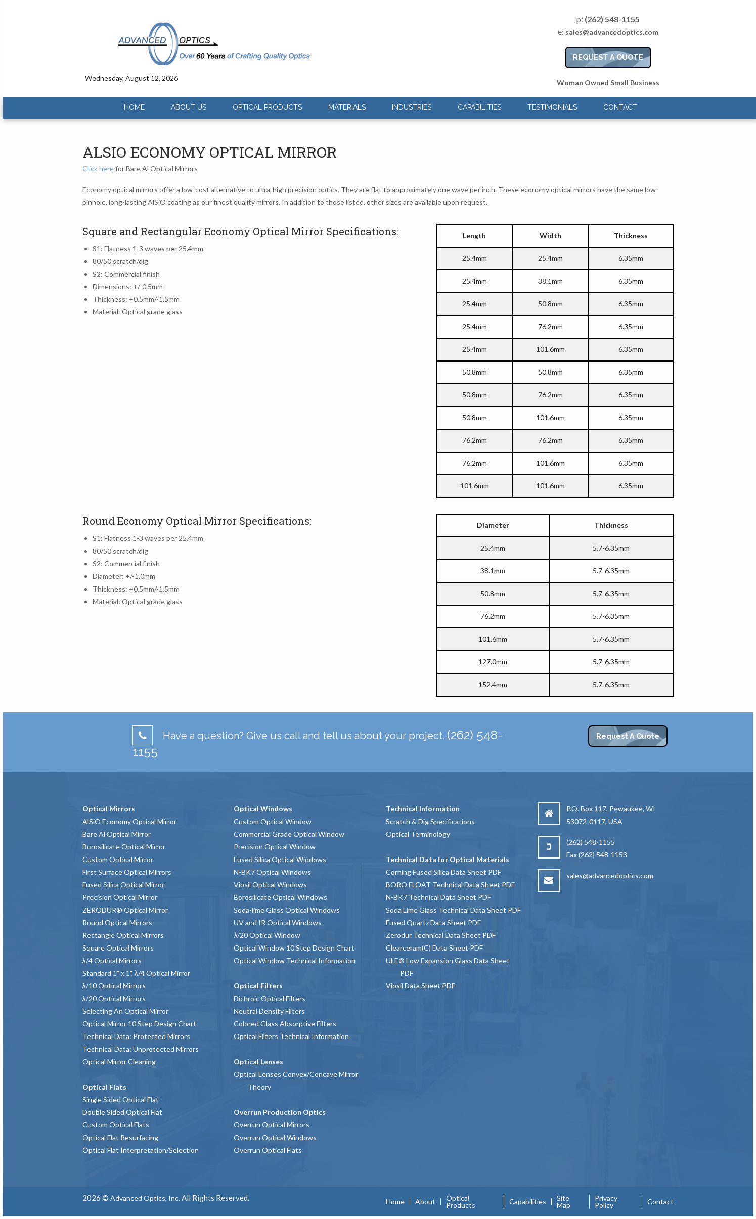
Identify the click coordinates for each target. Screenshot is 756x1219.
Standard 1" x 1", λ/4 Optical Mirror (136, 973)
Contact (620, 107)
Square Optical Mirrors (118, 947)
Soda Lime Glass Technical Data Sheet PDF (453, 910)
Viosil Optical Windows (270, 884)
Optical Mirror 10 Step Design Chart (139, 1023)
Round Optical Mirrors (117, 922)
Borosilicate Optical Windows (280, 897)
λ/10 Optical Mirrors (114, 985)
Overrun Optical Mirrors (271, 1124)
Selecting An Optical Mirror (125, 1011)
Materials (347, 107)
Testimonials (552, 107)
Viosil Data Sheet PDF (420, 985)
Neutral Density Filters (269, 1011)
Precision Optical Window (275, 846)
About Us (188, 107)
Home (134, 107)
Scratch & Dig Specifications (430, 821)
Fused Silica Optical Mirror (123, 884)
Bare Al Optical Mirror (116, 834)
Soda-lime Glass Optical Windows (287, 910)
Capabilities (479, 107)
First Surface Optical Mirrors (126, 872)
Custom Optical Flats (115, 1124)
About (425, 1201)
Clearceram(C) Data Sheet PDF (434, 947)
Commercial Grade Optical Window (289, 834)
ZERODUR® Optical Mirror (125, 910)
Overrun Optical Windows (275, 1137)
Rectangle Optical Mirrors (123, 935)
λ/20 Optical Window (267, 935)
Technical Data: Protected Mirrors (136, 1036)
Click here (98, 168)
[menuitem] (134, 107)
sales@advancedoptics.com (611, 32)
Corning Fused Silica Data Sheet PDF (443, 872)
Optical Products (267, 107)
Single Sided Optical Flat (120, 1099)
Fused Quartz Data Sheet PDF (433, 922)
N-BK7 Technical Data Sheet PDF (438, 897)
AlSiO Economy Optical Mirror (129, 821)
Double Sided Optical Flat (122, 1112)
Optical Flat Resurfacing (120, 1137)
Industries (411, 107)
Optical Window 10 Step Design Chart (294, 947)
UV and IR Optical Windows (278, 922)
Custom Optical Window (273, 821)
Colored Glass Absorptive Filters (285, 1023)
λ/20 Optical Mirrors (114, 998)
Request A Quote (627, 736)
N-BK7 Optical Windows (272, 872)
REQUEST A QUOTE (608, 57)
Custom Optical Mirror (117, 859)
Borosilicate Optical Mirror (123, 846)
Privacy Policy (606, 1202)
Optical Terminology (418, 834)
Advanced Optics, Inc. (145, 1198)
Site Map (563, 1202)
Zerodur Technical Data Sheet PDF (441, 935)
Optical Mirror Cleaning (119, 1061)
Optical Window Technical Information (294, 960)
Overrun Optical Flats (268, 1150)
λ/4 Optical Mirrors (112, 960)
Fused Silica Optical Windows (280, 859)
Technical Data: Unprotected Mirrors (140, 1049)
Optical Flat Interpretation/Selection (140, 1150)
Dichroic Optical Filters (269, 998)
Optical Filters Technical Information (291, 1036)
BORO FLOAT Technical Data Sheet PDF (450, 884)
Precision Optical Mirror (119, 897)
